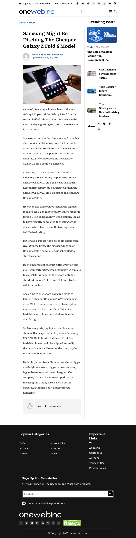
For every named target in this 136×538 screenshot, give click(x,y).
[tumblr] (104, 3)
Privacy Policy (97, 468)
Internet (56, 448)
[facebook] (77, 3)
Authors (94, 458)
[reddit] (109, 3)
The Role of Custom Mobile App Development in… (99, 56)
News (22, 22)
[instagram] (93, 3)
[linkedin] (99, 3)
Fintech (23, 453)
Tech (32, 22)
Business (24, 448)
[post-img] (102, 34)
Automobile (58, 443)
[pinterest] (88, 3)
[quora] (115, 3)
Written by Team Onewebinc (47, 55)
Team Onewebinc (49, 406)
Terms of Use (96, 463)
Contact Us (95, 452)
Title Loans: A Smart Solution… (107, 91)
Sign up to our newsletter (34, 3)
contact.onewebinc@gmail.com (46, 503)
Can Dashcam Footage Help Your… (107, 73)
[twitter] (83, 3)
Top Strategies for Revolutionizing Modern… (108, 110)
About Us (94, 447)
